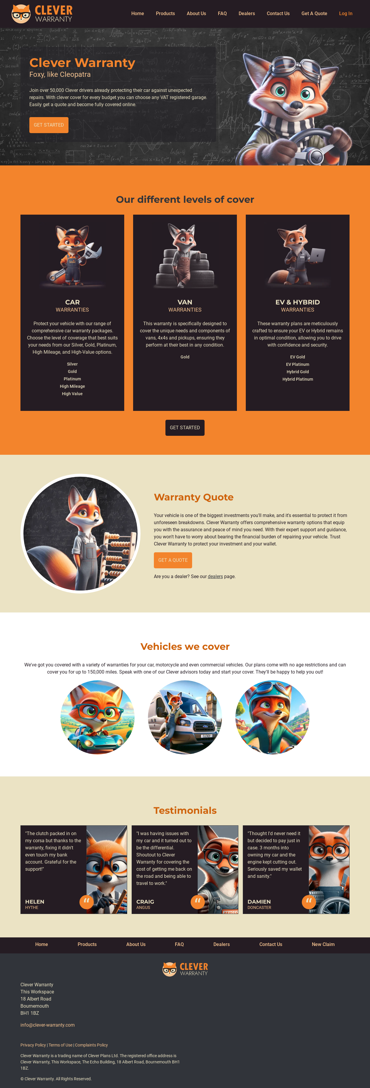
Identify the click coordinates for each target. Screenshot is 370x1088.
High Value (72, 393)
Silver (72, 364)
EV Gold (297, 357)
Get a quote (173, 560)
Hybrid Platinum (298, 379)
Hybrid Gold (298, 371)
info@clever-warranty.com (47, 1025)
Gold (72, 371)
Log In (346, 13)
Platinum (72, 379)
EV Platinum (297, 364)
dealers (215, 576)
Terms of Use (60, 1045)
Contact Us (278, 13)
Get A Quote (314, 13)
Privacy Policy (33, 1045)
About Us (196, 13)
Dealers (247, 13)
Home (137, 13)
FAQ (222, 13)
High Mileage (72, 386)
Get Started (49, 125)
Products (165, 13)
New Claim (323, 944)
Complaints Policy (91, 1045)
